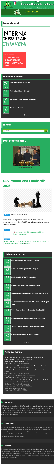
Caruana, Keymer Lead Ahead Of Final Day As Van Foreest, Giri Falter (26, 380)
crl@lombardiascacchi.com (39, 449)
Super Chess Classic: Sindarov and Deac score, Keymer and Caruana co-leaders (27, 370)
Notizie (27, 244)
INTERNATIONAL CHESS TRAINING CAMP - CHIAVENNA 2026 (13, 61)
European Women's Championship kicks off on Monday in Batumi (25, 366)
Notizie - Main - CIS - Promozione (15, 241)
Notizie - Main (31, 241)
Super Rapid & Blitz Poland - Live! (15, 388)
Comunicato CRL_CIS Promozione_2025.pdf (29, 232)
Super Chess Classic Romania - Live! (16, 362)
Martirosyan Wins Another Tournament (16, 384)
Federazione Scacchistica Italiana (34, 406)
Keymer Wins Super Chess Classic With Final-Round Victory (23, 357)
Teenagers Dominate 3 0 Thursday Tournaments (19, 376)
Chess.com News (10, 359)
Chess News (8, 363)
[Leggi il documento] (20, 234)
